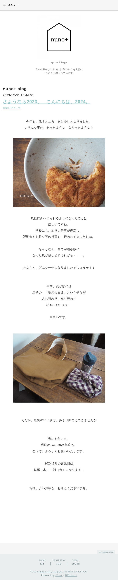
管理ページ (71, 575)
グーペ (59, 575)
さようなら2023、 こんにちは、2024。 (46, 101)
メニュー (10, 5)
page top (106, 552)
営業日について (12, 108)
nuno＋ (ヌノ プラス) (50, 571)
